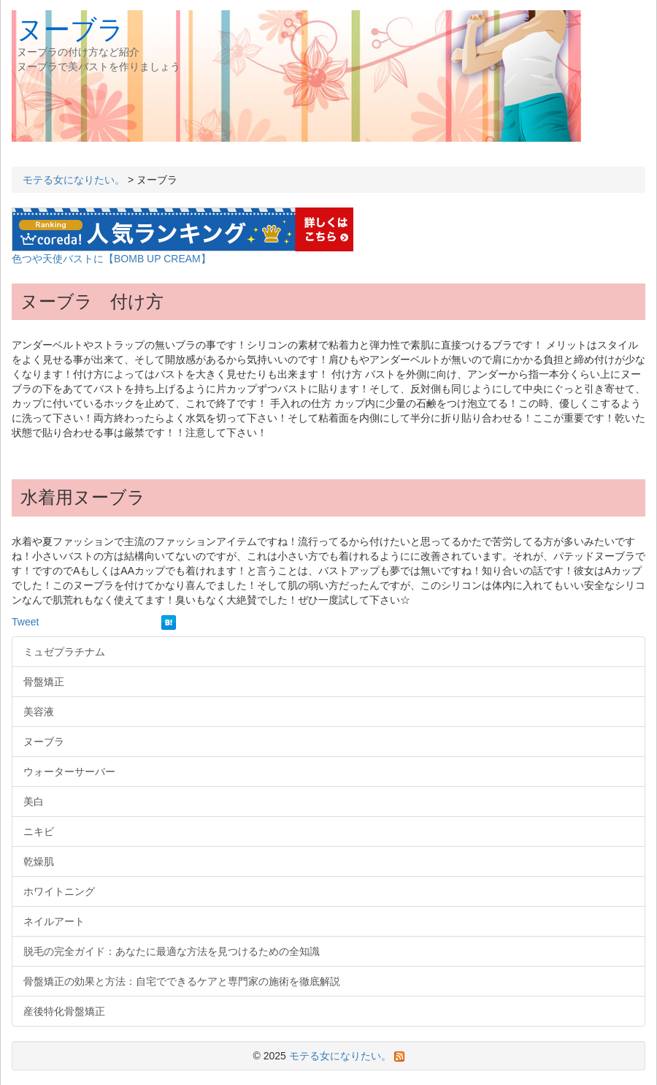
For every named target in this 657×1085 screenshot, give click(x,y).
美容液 (38, 711)
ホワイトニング (59, 891)
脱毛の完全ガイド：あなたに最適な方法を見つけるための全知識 (171, 951)
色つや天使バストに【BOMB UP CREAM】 (111, 258)
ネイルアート (54, 921)
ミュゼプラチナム (64, 652)
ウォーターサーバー (69, 771)
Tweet (25, 622)
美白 (33, 801)
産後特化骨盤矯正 (64, 1011)
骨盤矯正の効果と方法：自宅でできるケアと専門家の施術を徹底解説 (181, 981)
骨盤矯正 (43, 682)
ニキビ (38, 831)
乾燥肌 (38, 861)
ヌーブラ (70, 30)
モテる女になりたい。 (74, 180)
